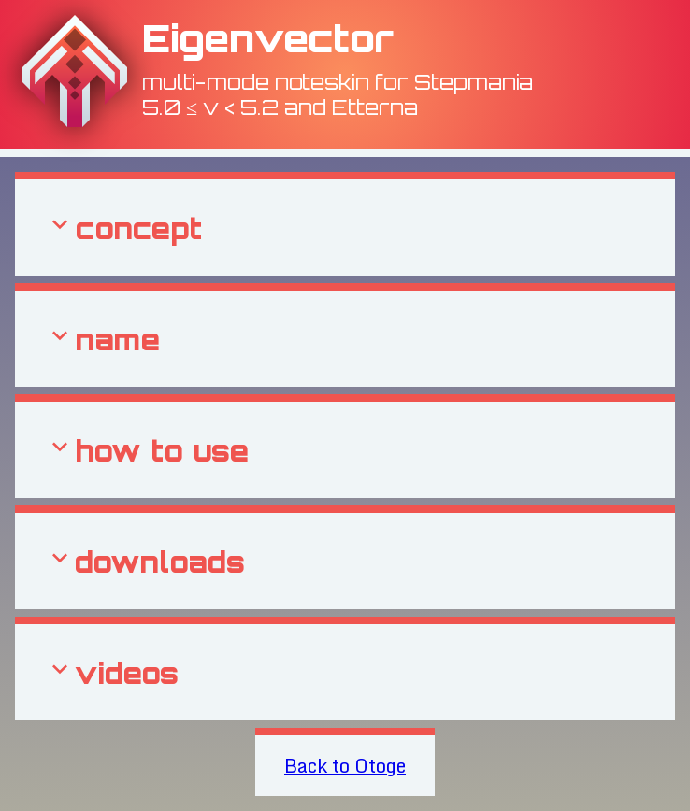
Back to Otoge (345, 765)
